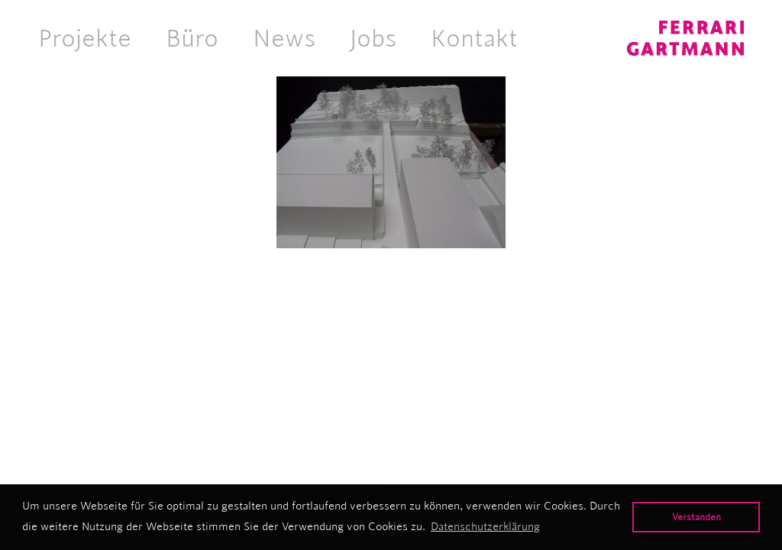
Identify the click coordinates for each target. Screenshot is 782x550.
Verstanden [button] (696, 516)
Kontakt (474, 38)
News (284, 38)
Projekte (84, 38)
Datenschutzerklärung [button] (485, 526)
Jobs (373, 38)
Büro (192, 38)
